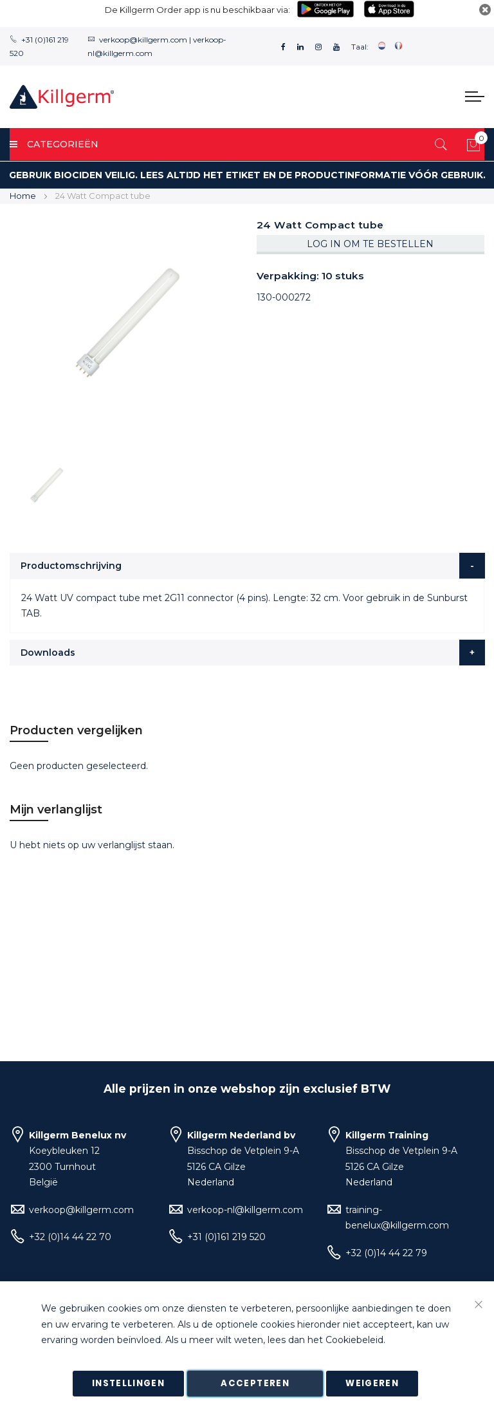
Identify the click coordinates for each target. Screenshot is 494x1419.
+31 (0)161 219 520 (226, 1237)
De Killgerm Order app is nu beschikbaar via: (197, 10)
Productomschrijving (71, 565)
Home (23, 195)
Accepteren (255, 1383)
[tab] (247, 566)
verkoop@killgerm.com (143, 39)
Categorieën (54, 144)
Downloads (48, 652)
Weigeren (372, 1383)
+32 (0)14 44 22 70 (70, 1237)
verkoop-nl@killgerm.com (245, 1210)
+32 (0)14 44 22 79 (386, 1253)
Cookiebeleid (354, 1340)
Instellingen (128, 1383)
